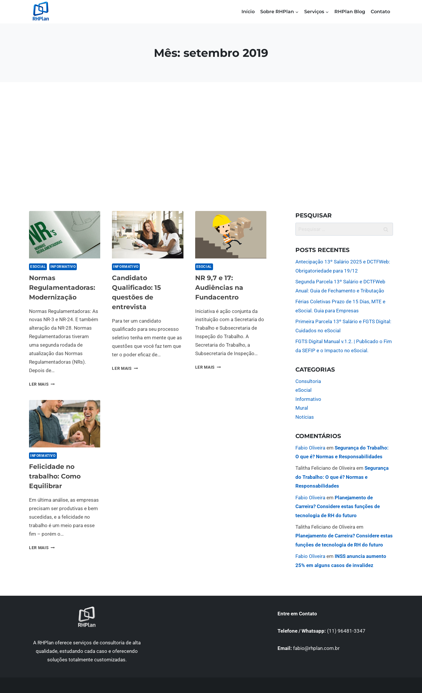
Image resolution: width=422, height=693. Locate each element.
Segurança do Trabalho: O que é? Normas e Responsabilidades (342, 477)
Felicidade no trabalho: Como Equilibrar (55, 476)
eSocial (38, 267)
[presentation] (64, 234)
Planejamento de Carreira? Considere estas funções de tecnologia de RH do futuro (337, 506)
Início (248, 11)
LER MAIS (42, 384)
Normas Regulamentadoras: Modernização (62, 287)
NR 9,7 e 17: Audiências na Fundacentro (219, 287)
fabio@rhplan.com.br (316, 648)
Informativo (63, 267)
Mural (301, 408)
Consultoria (308, 381)
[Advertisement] (211, 146)
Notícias (304, 417)
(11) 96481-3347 (346, 631)
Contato (380, 11)
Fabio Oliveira (310, 448)
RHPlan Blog (349, 11)
